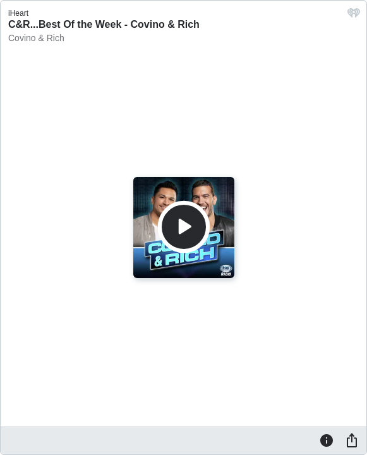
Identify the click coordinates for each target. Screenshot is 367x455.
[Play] (184, 227)
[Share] (351, 439)
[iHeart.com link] (353, 16)
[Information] (326, 439)
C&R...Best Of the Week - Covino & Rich (104, 24)
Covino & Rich (36, 38)
